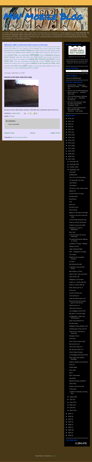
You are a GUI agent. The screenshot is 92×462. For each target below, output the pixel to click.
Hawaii (18, 52)
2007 (69, 159)
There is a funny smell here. (77, 222)
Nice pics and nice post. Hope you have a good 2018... (77, 102)
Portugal (49, 57)
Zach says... (73, 370)
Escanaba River (9, 50)
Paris (44, 57)
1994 (69, 432)
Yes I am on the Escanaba (77, 177)
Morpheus (49, 55)
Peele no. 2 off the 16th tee (77, 282)
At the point (72, 389)
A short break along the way (77, 219)
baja (41, 63)
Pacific (41, 57)
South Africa (17, 61)
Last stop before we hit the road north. (77, 235)
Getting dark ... (73, 175)
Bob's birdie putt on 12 (76, 287)
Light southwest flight (75, 249)
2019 (69, 126)
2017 (69, 132)
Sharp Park (8, 61)
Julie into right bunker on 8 (77, 298)
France (41, 50)
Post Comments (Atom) (20, 137)
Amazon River (33, 46)
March (72, 410)
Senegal (57, 59)
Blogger (54, 456)
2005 (69, 416)
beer (53, 63)
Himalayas (23, 52)
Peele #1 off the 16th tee (76, 285)
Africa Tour (11, 46)
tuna (33, 68)
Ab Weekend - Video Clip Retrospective (77, 317)
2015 (69, 137)
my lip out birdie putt (75, 293)
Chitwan (45, 48)
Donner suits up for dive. (76, 386)
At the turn (72, 290)
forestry (20, 66)
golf (25, 65)
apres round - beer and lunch (78, 274)
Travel (47, 61)
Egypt (58, 48)
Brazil (58, 46)
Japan (37, 52)
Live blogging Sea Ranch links (78, 355)
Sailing (31, 59)
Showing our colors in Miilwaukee (75, 228)
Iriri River (32, 52)
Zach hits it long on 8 (75, 346)
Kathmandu (47, 52)
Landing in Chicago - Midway (78, 243)
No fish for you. (74, 207)
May (71, 405)
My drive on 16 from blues (77, 313)
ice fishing (36, 66)
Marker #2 (72, 191)
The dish (72, 261)
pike (44, 66)
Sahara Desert (25, 59)
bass (49, 63)
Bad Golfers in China (75, 271)
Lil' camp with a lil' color (76, 180)
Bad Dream (72, 199)
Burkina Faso (8, 48)
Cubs (50, 48)
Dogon (54, 48)
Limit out (71, 364)
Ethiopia (17, 50)
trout (29, 68)
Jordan (41, 52)
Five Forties (35, 50)
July (71, 399)
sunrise (21, 68)
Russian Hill (7, 59)
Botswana (53, 46)
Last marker (73, 183)
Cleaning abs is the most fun (78, 329)
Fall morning (73, 210)
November (73, 164)
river (5, 68)
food (15, 66)
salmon (13, 68)
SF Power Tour (16, 59)
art (38, 63)
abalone (34, 63)
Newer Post (9, 133)
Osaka (36, 57)
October (72, 167)
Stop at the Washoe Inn (76, 321)
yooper (36, 68)
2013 (69, 143)
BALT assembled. (74, 375)
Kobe (52, 52)
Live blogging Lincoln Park (77, 311)
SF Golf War (82, 56)
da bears (7, 66)
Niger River (30, 57)
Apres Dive (72, 383)
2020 (69, 124)
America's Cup (41, 46)
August (72, 397)
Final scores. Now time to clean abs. (77, 332)
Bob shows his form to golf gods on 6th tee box (77, 302)
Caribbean (25, 48)
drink (11, 66)
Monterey (42, 55)
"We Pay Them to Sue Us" (80, 63)
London (20, 55)
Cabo (14, 48)
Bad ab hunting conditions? (77, 381)
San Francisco (40, 59)
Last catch (72, 172)
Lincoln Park (12, 55)
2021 (69, 121)
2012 (69, 145)
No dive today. (73, 323)
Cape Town (19, 48)
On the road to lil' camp (76, 193)
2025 (69, 118)
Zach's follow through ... (76, 352)
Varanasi (14, 63)
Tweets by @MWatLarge (73, 78)
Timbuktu (41, 61)
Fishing (28, 50)
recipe (58, 66)
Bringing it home (74, 336)
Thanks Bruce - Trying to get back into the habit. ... (76, 85)
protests (48, 66)
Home (32, 133)
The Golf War (33, 61)
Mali (23, 55)
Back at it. (72, 204)
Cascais (31, 48)
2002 (69, 422)
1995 (69, 430)
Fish (70, 202)
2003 (69, 419)
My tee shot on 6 (74, 305)
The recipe (72, 254)
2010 (69, 151)
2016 (69, 135)
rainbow (54, 66)
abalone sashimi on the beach (78, 362)
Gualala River (11, 52)
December (73, 161)
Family (22, 50)
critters (58, 63)
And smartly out (74, 296)
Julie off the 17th (74, 277)
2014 (69, 140)
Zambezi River (21, 63)
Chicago (36, 48)
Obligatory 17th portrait (76, 279)
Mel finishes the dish (75, 264)
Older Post (55, 133)
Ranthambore (56, 57)
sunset (26, 68)
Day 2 (71, 373)
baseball (45, 63)
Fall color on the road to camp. (78, 188)
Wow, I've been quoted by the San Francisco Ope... (77, 108)
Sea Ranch (50, 59)
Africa (6, 46)
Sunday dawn (73, 196)
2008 (69, 156)
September (73, 169)
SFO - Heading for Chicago (77, 252)
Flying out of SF (74, 246)
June (71, 402)
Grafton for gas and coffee (77, 225)
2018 (69, 129)
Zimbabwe (28, 63)
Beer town (72, 232)
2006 (69, 413)
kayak (40, 66)
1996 (69, 427)
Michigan (34, 55)
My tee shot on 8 (74, 344)
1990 (69, 435)
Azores (48, 46)
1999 (69, 424)
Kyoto (55, 52)
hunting (30, 66)
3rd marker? (73, 185)
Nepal (17, 57)
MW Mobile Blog (42, 16)
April (71, 407)
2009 (69, 154)
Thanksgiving (25, 61)
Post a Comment (14, 124)
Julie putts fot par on (75, 308)
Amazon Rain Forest (22, 46)
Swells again (73, 367)
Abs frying (72, 378)
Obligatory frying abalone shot (78, 326)
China (41, 48)
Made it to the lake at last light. (78, 212)
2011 (69, 148)
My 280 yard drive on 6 (76, 349)
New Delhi (23, 57)
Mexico (27, 55)
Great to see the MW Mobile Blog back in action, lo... (78, 91)
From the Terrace (49, 50)
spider (17, 68)
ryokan (9, 68)
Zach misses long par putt (77, 341)
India (27, 52)
